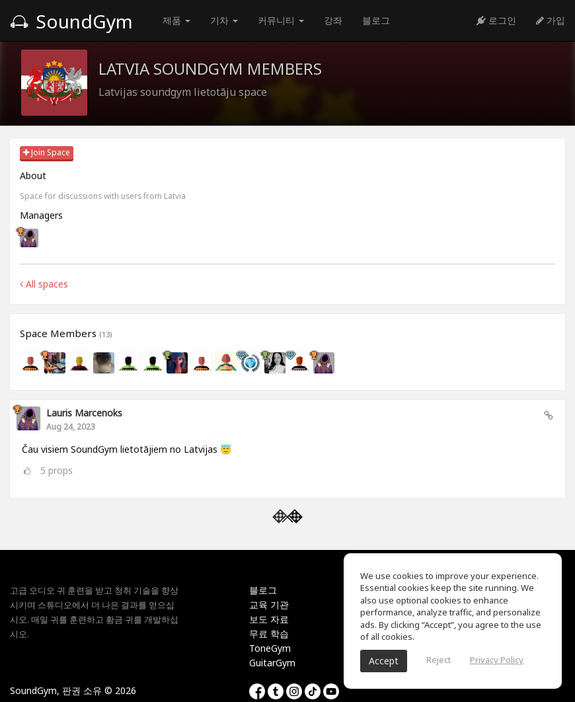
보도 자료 (269, 619)
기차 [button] (224, 20)
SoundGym (71, 21)
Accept (384, 660)
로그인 (496, 20)
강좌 (333, 20)
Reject (438, 660)
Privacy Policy (496, 660)
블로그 (376, 20)
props (56, 470)
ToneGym (270, 648)
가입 (550, 20)
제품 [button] (176, 20)
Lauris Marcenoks (84, 413)
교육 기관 (269, 604)
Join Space (46, 152)
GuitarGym (272, 662)
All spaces (44, 284)
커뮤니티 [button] (281, 20)
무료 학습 (269, 633)
